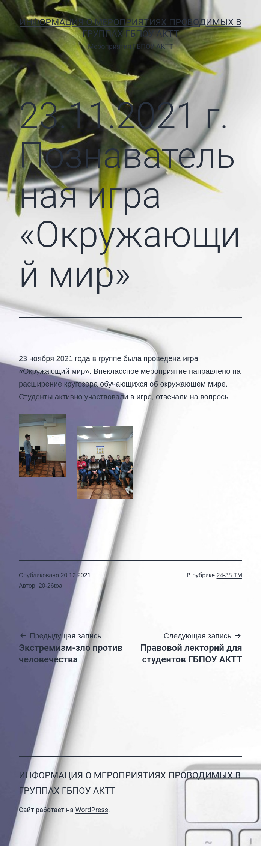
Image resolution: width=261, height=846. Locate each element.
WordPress (91, 810)
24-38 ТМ (229, 575)
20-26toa (50, 586)
